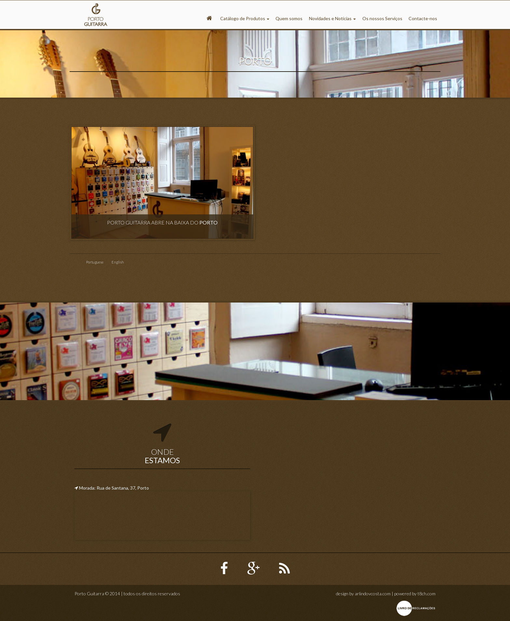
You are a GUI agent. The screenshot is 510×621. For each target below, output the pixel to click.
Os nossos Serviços (382, 18)
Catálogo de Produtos (244, 18)
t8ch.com (427, 593)
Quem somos (288, 18)
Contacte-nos (423, 18)
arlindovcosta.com (373, 593)
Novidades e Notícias (332, 18)
